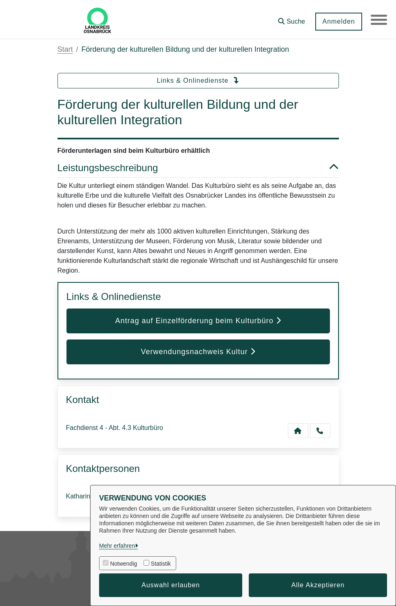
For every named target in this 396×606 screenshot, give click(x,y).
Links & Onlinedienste (198, 80)
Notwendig (123, 563)
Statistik (161, 563)
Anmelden (338, 21)
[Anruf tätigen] (320, 430)
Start (65, 49)
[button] (291, 18)
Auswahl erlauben (171, 585)
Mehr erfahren (117, 545)
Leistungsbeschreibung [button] (198, 168)
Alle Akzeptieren (318, 585)
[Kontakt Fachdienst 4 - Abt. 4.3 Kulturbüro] (298, 430)
